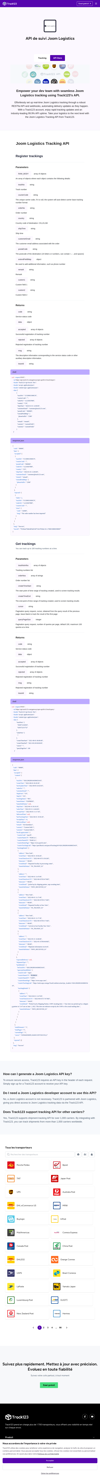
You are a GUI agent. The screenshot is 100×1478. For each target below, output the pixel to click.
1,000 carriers (64, 1121)
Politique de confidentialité (48, 1454)
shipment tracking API (39, 1118)
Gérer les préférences (50, 1473)
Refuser (50, 1467)
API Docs (57, 58)
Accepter (50, 1460)
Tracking (42, 58)
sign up (14, 1083)
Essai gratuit (49, 1385)
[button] (50, 1437)
